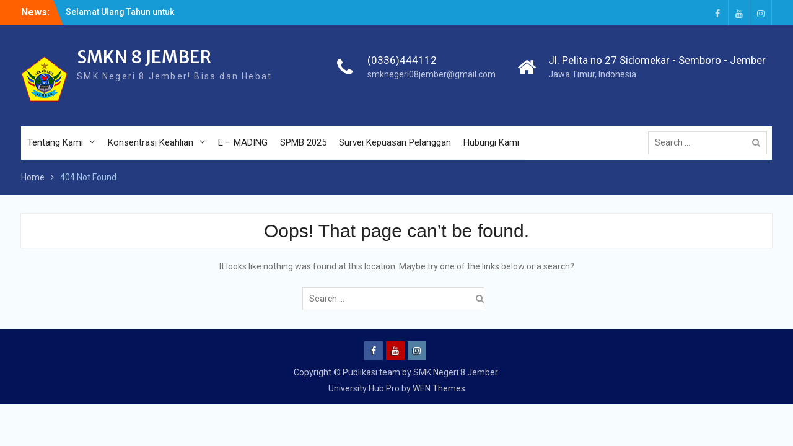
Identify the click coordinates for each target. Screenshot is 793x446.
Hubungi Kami (491, 142)
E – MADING (243, 142)
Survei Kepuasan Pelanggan (395, 142)
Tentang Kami (55, 142)
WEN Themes (439, 388)
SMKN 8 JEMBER (144, 57)
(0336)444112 (402, 60)
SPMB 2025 (303, 142)
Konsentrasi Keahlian (150, 142)
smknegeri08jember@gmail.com (431, 74)
